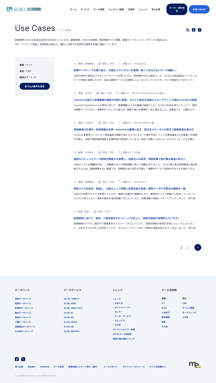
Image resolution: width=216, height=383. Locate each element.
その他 (118, 324)
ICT (163, 303)
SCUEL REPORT (72, 331)
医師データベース (23, 298)
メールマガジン (110, 366)
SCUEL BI (68, 312)
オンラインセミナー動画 (124, 329)
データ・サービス (123, 316)
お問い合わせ (199, 9)
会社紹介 (32, 366)
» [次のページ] (195, 246)
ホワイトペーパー (123, 307)
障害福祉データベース (25, 326)
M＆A (164, 307)
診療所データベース (24, 308)
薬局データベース (23, 317)
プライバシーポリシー (132, 366)
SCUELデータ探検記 (122, 334)
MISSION (44, 366)
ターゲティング (189, 312)
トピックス (120, 320)
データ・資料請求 (176, 9)
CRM (184, 303)
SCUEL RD (69, 317)
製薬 (164, 321)
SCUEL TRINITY (71, 298)
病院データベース (23, 303)
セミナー (119, 311)
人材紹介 (166, 312)
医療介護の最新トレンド (124, 338)
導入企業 (19, 366)
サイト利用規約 (156, 366)
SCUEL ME (69, 326)
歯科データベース (23, 312)
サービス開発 (188, 307)
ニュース (117, 298)
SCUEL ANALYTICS (73, 308)
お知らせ (119, 303)
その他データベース (24, 331)
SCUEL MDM (70, 303)
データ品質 (59, 366)
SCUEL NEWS (70, 321)
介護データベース (23, 321)
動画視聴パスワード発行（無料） (83, 366)
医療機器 (166, 317)
